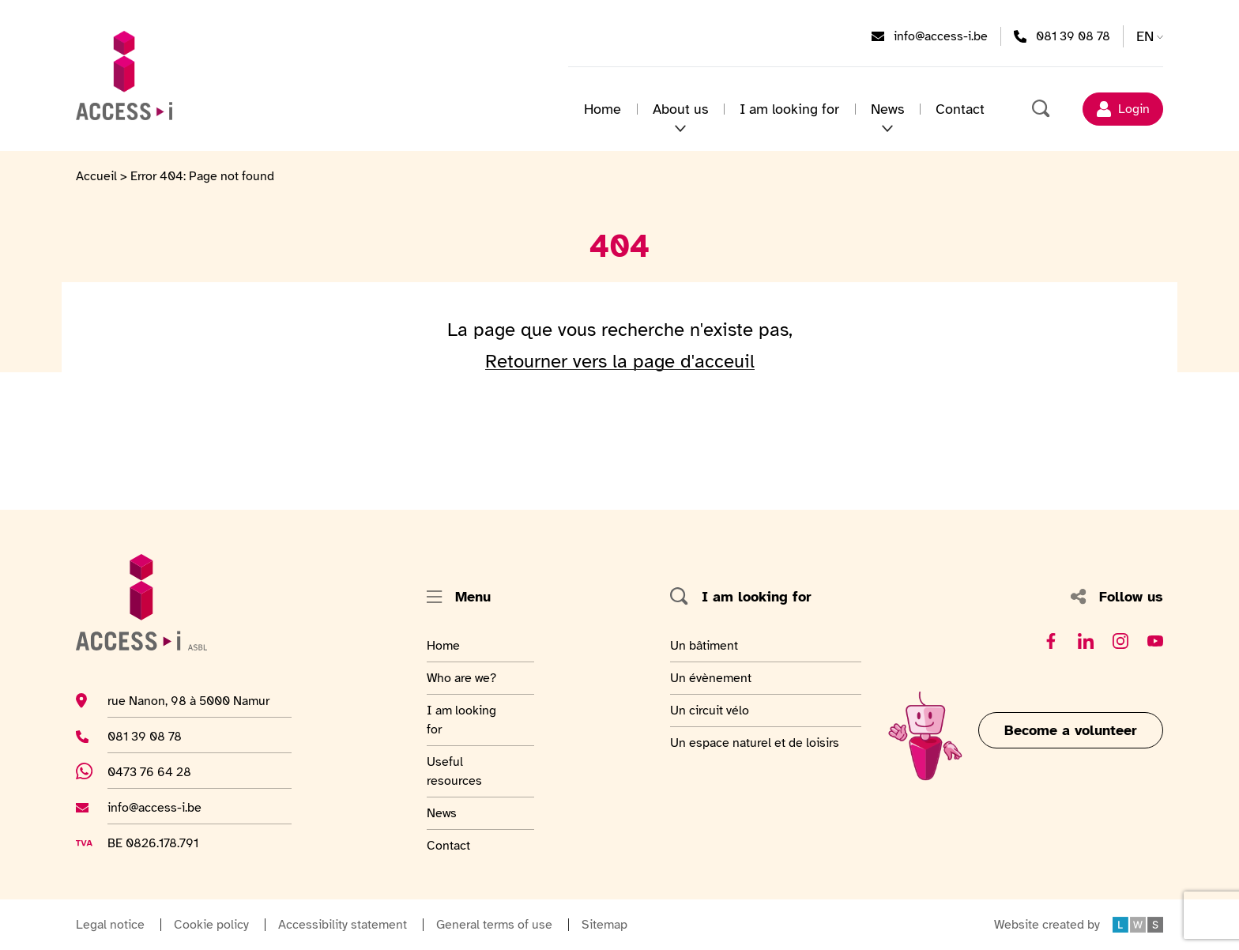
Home (602, 109)
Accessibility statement (342, 925)
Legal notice (110, 925)
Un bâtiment (706, 645)
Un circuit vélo (709, 709)
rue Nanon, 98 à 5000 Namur (188, 700)
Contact (960, 109)
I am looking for (789, 109)
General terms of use (494, 925)
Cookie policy (211, 925)
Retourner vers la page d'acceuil (620, 361)
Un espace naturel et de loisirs (754, 742)
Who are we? (465, 677)
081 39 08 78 (1073, 35)
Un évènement (710, 677)
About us (680, 109)
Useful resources (465, 770)
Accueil (96, 176)
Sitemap (604, 925)
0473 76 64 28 (158, 771)
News (887, 109)
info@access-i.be (941, 35)
